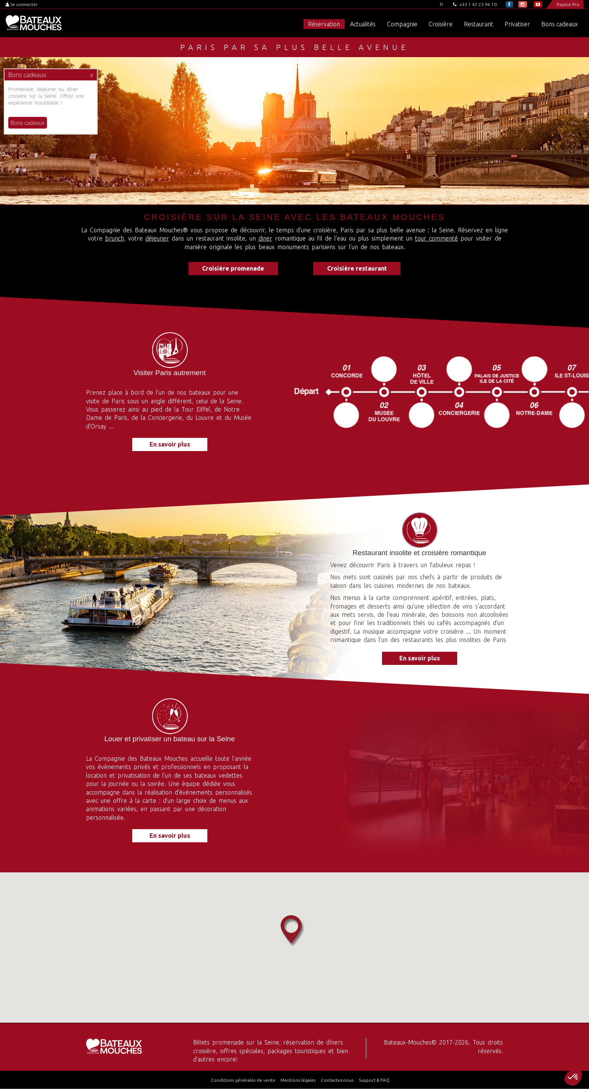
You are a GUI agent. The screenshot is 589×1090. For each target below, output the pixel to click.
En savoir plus (170, 445)
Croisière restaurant (360, 268)
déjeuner (157, 238)
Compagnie (402, 24)
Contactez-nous (337, 1081)
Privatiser (517, 24)
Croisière (441, 24)
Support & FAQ (374, 1081)
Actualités (363, 24)
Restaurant (478, 24)
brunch (114, 238)
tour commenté (436, 238)
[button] (573, 1077)
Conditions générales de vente (243, 1081)
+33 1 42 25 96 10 (475, 4)
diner (265, 238)
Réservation (324, 24)
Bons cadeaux (559, 24)
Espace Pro (568, 4)
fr (442, 4)
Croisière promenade (230, 268)
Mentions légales (298, 1081)
